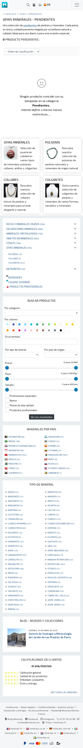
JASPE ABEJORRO (58, 550)
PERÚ (52, 459)
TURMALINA (56, 591)
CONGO (53, 441)
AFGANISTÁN (16, 436)
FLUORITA (54, 537)
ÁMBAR (13, 609)
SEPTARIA (54, 582)
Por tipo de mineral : (16, 349)
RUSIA (53, 463)
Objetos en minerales (22, 238)
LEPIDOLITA (15, 559)
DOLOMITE (15, 532)
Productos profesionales (24, 286)
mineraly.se (41, 737)
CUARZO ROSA (17, 528)
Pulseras (15, 254)
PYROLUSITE (55, 573)
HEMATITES (15, 546)
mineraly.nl (48, 733)
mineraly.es (28, 733)
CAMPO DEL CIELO (58, 595)
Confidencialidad (46, 707)
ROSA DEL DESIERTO (60, 577)
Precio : (9, 362)
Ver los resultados (41, 417)
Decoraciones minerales (24, 228)
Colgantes (16, 262)
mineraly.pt (68, 733)
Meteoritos (15, 268)
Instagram (47, 719)
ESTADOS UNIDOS (59, 468)
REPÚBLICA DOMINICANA (22, 445)
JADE (52, 546)
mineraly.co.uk (36, 728)
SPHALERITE (55, 586)
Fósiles (13, 243)
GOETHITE (55, 541)
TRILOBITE (15, 591)
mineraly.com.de (60, 728)
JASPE (13, 550)
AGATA (13, 492)
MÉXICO (14, 459)
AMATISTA (54, 492)
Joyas (22, 14)
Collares (14, 258)
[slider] (7, 368)
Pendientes (35, 14)
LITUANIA (54, 450)
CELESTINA (15, 514)
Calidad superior (18, 282)
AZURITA (54, 505)
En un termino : (13, 336)
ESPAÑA (54, 445)
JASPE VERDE (56, 604)
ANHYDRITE (15, 501)
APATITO (53, 501)
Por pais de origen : (54, 349)
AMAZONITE (15, 496)
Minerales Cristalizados (24, 233)
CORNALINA (15, 519)
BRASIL (14, 441)
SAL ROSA (14, 582)
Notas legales (28, 707)
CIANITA (53, 514)
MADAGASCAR (58, 454)
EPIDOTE (54, 532)
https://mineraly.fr (56, 722)
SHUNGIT (14, 586)
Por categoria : (13, 308)
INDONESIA (16, 450)
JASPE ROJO (15, 604)
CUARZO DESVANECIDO (61, 523)
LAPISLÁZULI (55, 555)
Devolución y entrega (15, 710)
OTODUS (54, 568)
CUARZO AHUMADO (19, 523)
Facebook (31, 719)
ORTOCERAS (16, 568)
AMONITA (54, 496)
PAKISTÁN (15, 463)
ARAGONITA (15, 505)
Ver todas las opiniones (64, 692)
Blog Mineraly (14, 719)
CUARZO (54, 519)
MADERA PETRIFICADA (60, 559)
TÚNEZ (14, 468)
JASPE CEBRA (56, 600)
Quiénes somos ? (66, 707)
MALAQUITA (15, 564)
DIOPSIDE (54, 528)
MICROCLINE (56, 564)
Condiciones (12, 707)
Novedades (14, 277)
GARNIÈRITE (15, 541)
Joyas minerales (19, 247)
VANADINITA (15, 595)
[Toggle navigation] (77, 5)
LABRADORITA (17, 555)
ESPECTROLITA (17, 600)
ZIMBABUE (55, 472)
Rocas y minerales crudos (25, 224)
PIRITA (13, 573)
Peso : (8, 373)
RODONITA (15, 577)
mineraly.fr (15, 728)
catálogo (10, 14)
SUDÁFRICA (15, 472)
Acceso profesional (38, 710)
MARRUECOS (17, 454)
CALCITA (54, 510)
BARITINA (14, 510)
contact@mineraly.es (28, 722)
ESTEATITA (14, 537)
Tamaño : (10, 384)
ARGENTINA (56, 436)
